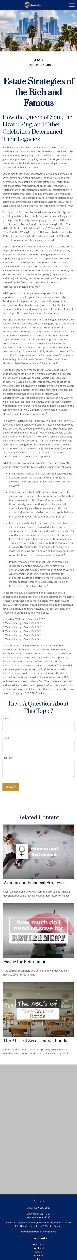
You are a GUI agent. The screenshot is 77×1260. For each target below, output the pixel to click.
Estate (38, 1251)
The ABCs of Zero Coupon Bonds (35, 1040)
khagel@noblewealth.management (38, 1231)
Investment (38, 1248)
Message (7, 757)
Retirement (38, 1244)
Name (5, 718)
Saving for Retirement (24, 962)
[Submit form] (10, 787)
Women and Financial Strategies (34, 883)
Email (5, 737)
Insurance (38, 1255)
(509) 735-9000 (42, 1207)
